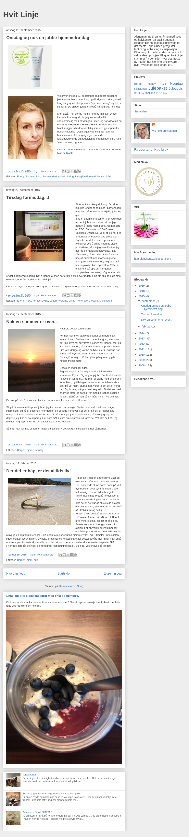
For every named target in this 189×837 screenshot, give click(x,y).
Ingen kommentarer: (45, 171)
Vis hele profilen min (164, 130)
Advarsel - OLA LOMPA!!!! (37, 812)
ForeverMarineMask (54, 176)
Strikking (139, 93)
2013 (142, 338)
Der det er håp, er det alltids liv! (38, 470)
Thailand (150, 93)
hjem (29, 450)
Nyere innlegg (15, 573)
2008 (142, 365)
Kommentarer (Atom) (71, 586)
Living (70, 176)
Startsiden (64, 573)
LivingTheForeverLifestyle (90, 176)
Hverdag (39, 450)
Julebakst (157, 88)
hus (36, 559)
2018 (142, 290)
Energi (21, 176)
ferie (159, 93)
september (149, 301)
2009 (142, 359)
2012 (142, 343)
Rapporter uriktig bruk (151, 149)
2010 (142, 354)
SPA (108, 176)
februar (146, 326)
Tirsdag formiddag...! (27, 197)
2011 (142, 349)
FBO (28, 300)
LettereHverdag (58, 300)
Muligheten (105, 300)
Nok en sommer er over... (32, 321)
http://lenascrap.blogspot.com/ (152, 258)
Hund (163, 84)
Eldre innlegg (113, 573)
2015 (142, 296)
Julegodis (176, 88)
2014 (142, 333)
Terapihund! (29, 774)
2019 (142, 285)
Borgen (21, 450)
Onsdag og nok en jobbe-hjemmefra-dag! (48, 37)
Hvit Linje (21, 14)
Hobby (152, 83)
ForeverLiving (34, 176)
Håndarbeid (140, 88)
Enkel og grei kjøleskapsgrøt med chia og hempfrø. (42, 595)
